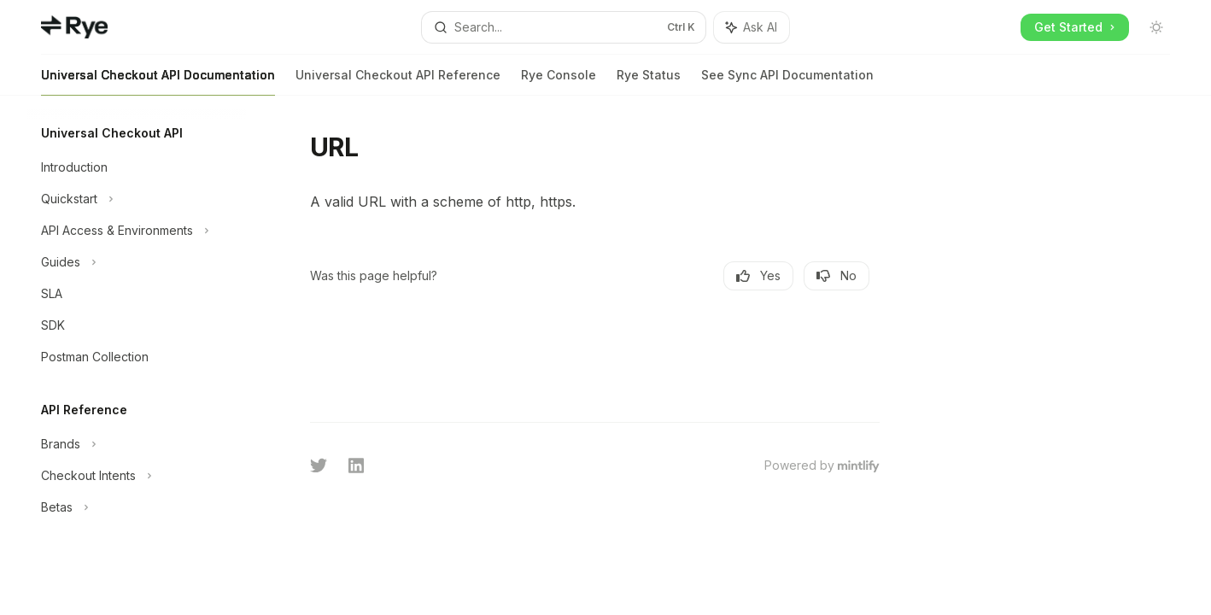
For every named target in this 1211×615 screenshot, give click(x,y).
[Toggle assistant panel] (751, 27)
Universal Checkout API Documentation (158, 81)
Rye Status (649, 81)
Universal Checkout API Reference (397, 81)
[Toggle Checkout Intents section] (136, 475)
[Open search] (563, 27)
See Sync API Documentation (787, 81)
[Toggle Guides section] (136, 262)
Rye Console (558, 81)
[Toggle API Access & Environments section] (136, 230)
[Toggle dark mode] (1156, 27)
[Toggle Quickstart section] (136, 199)
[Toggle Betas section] (136, 507)
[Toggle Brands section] (136, 444)
